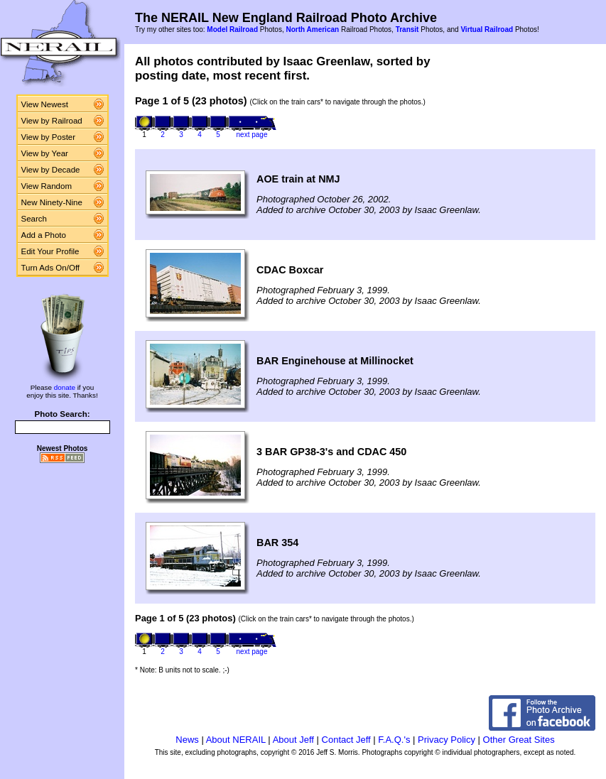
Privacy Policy (446, 739)
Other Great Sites (519, 739)
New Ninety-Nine (51, 202)
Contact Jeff (346, 739)
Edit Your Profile (50, 251)
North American (312, 29)
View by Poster (48, 137)
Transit (407, 29)
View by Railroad (51, 120)
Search (34, 218)
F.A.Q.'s (394, 739)
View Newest (44, 104)
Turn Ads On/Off (50, 267)
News (187, 739)
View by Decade (50, 169)
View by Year (44, 153)
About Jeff (293, 739)
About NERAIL (236, 739)
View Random (46, 186)
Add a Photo (43, 235)
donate (64, 387)
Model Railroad (232, 29)
